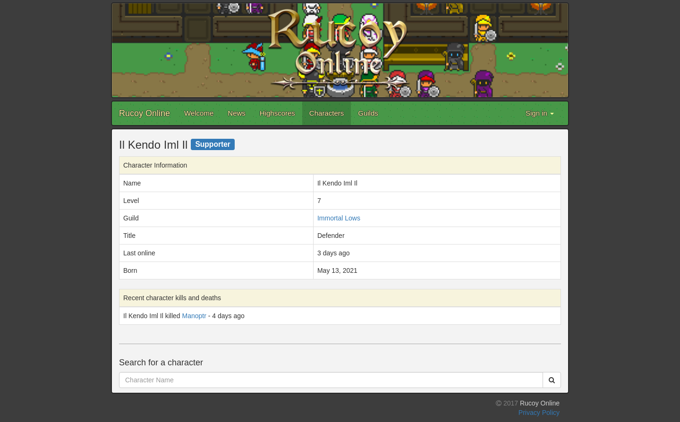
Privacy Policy (539, 412)
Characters (326, 113)
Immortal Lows (338, 218)
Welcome (198, 113)
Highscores (277, 113)
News (237, 113)
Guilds (368, 113)
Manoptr (194, 316)
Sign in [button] (540, 113)
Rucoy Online (144, 113)
